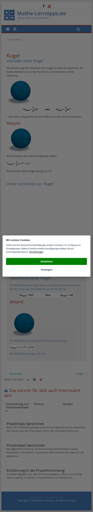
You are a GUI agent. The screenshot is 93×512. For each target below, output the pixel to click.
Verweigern (46, 269)
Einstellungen (36, 252)
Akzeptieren (46, 261)
